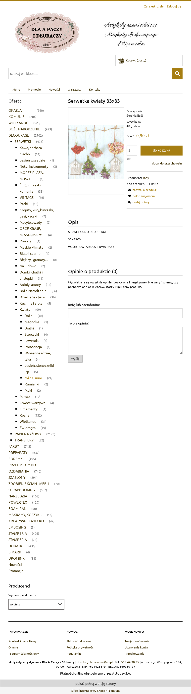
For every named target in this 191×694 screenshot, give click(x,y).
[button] (141, 190)
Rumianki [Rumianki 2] (32, 384)
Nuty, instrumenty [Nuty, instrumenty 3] (34, 166)
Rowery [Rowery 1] (26, 241)
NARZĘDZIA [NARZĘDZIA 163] (17, 496)
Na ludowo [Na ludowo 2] (28, 266)
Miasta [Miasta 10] (25, 396)
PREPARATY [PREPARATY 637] (17, 452)
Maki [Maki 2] (28, 390)
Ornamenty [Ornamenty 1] (29, 409)
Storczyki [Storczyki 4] (32, 334)
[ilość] (132, 151)
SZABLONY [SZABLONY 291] (16, 477)
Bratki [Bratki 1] (29, 328)
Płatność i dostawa (78, 641)
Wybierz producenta (22, 595)
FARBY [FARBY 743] (13, 446)
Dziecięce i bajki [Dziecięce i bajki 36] (32, 297)
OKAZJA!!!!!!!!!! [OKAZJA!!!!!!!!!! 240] (20, 110)
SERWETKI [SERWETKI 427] (23, 141)
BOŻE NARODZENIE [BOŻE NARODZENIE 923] (24, 129)
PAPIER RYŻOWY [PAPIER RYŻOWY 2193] (28, 433)
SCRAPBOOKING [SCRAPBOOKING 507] (21, 489)
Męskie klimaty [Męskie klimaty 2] (31, 247)
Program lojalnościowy (23, 653)
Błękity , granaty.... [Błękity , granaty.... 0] (34, 259)
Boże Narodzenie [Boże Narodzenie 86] (33, 290)
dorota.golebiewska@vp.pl (95, 662)
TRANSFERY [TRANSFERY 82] (24, 440)
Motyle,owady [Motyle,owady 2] (31, 222)
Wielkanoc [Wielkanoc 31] (28, 421)
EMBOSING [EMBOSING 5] (17, 527)
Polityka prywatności (80, 647)
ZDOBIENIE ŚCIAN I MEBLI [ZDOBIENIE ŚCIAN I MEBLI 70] (28, 483)
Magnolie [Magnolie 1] (32, 322)
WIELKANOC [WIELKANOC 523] (18, 122)
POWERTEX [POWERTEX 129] (17, 502)
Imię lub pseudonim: (84, 304)
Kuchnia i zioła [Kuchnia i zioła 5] (31, 303)
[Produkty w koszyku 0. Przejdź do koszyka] (132, 60)
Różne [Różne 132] (25, 415)
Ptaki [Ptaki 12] (24, 203)
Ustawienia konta (136, 647)
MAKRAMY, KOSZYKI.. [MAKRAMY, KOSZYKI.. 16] (25, 514)
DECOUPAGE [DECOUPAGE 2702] (18, 135)
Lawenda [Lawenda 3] (32, 340)
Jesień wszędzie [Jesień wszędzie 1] (32, 160)
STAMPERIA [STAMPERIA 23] (17, 539)
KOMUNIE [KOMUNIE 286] (16, 116)
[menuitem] (16, 89)
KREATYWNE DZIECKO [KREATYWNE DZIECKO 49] (26, 521)
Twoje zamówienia (137, 641)
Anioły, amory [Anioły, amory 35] (30, 284)
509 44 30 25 (130, 662)
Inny (146, 178)
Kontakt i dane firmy (22, 641)
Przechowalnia (134, 653)
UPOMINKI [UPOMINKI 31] (17, 558)
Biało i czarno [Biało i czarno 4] (30, 253)
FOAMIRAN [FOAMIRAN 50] (17, 508)
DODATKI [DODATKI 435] (15, 545)
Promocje (16, 570)
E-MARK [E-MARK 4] (14, 552)
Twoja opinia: (78, 323)
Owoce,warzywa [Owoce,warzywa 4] (32, 402)
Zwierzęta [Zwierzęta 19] (28, 427)
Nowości (15, 564)
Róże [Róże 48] (29, 315)
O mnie (13, 647)
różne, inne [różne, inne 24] (33, 377)
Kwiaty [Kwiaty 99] (25, 309)
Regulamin (73, 653)
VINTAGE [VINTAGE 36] (27, 197)
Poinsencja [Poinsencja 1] (33, 346)
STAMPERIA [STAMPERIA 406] (17, 533)
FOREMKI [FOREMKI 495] (16, 458)
